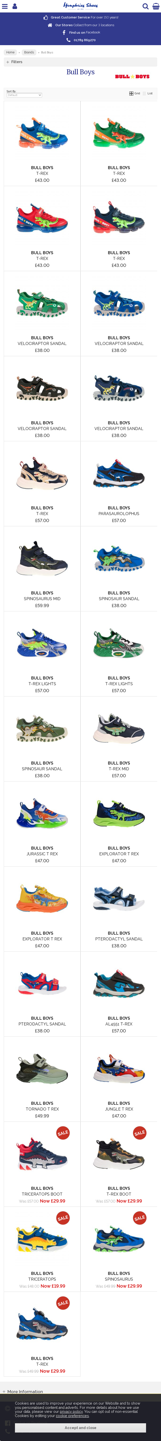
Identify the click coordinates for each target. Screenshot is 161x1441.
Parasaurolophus (118, 513)
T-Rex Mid (119, 769)
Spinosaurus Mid (42, 598)
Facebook (80, 32)
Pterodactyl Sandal (119, 939)
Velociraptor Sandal (42, 343)
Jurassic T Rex (42, 854)
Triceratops (42, 1279)
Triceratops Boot (42, 1194)
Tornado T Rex (42, 1109)
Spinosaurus (119, 1279)
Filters (16, 61)
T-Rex (42, 173)
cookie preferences (72, 1416)
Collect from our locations (80, 25)
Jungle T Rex (119, 1109)
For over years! (81, 17)
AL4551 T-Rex (118, 1024)
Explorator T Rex (119, 854)
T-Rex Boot (118, 1194)
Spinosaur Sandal (119, 598)
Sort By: (24, 94)
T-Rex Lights (42, 683)
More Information (25, 1391)
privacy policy (71, 1412)
